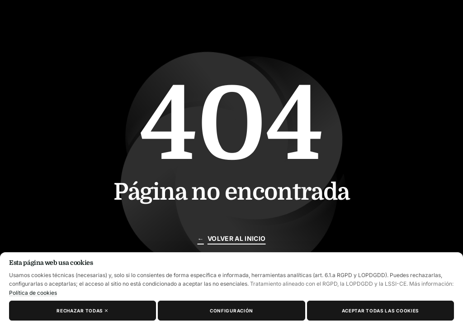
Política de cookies (33, 292)
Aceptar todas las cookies (381, 310)
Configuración (231, 310)
